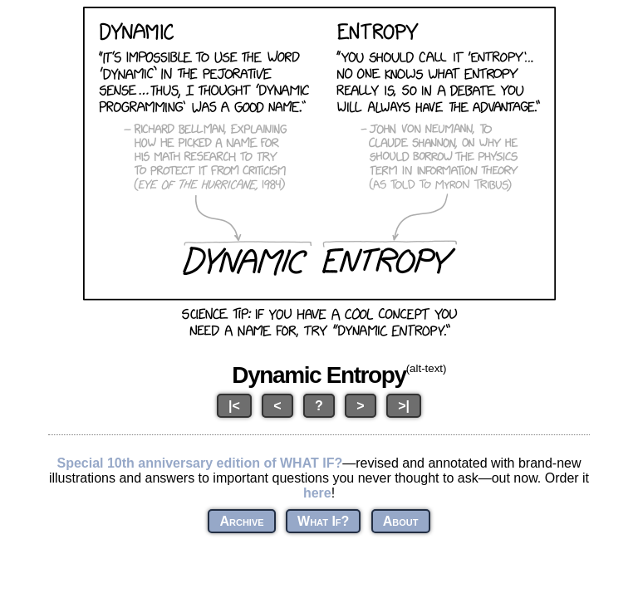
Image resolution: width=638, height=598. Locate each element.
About (401, 521)
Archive (241, 521)
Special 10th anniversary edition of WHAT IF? (199, 463)
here (317, 493)
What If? (323, 521)
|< (234, 406)
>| (404, 406)
